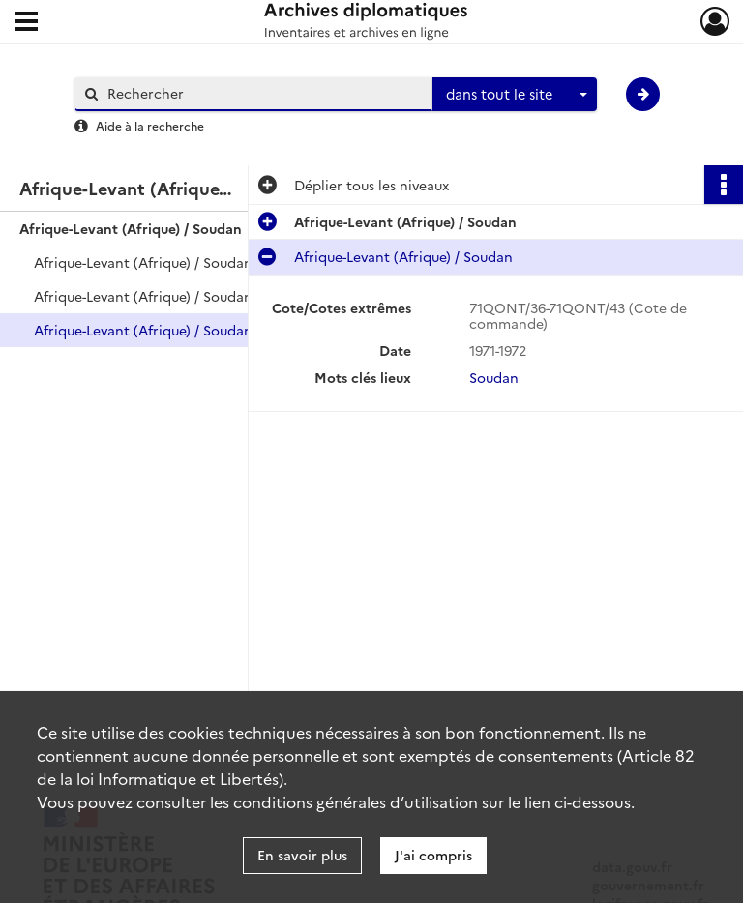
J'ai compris (433, 854)
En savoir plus (302, 854)
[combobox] (514, 94)
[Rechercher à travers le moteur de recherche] (263, 93)
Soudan (494, 377)
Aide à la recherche (150, 125)
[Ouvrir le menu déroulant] (26, 23)
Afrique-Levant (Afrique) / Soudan (130, 228)
